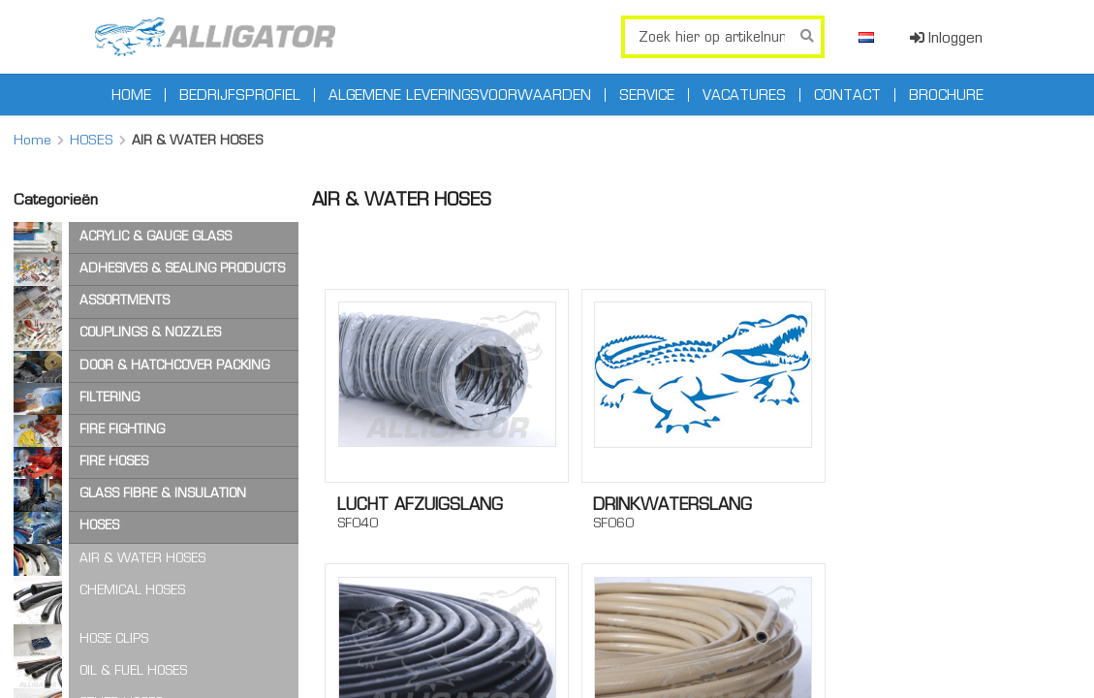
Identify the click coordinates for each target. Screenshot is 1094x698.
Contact (847, 95)
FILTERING (109, 397)
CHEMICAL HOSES (132, 590)
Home (131, 95)
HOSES (91, 139)
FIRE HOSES (113, 461)
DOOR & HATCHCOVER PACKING (174, 365)
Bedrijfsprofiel (239, 95)
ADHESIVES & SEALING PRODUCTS (182, 268)
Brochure (946, 95)
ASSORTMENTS (124, 300)
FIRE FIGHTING (122, 429)
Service (646, 95)
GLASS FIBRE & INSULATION (162, 493)
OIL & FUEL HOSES (133, 670)
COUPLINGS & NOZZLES (150, 332)
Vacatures (744, 95)
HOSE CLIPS (113, 638)
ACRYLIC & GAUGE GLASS (155, 236)
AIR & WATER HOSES (142, 558)
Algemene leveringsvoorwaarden (459, 95)
